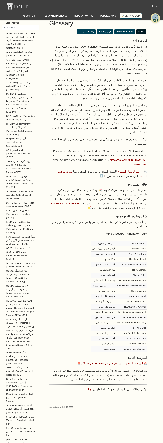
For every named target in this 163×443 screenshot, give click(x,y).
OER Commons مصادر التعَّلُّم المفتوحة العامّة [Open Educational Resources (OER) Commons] (20, 358)
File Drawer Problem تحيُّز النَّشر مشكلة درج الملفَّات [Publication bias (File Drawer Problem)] (20, 227)
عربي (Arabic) (104, 31)
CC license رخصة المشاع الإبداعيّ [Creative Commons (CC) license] (19, 86)
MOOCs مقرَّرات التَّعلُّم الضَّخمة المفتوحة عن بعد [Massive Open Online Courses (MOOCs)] (17, 276)
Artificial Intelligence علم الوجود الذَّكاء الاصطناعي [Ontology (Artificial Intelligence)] (17, 73)
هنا (89, 389)
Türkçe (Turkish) (86, 31)
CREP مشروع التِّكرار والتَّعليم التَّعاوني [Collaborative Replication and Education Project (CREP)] (19, 166)
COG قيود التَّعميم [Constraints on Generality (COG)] (20, 118)
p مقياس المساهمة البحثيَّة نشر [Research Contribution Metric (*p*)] (20, 420)
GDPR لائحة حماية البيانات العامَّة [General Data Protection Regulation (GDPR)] (18, 253)
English (141, 31)
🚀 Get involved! (130, 16)
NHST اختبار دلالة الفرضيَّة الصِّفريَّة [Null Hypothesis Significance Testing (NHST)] (20, 323)
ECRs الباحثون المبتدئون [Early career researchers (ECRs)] (18, 214)
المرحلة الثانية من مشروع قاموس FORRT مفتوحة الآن (112, 363)
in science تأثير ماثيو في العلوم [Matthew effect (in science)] (20, 265)
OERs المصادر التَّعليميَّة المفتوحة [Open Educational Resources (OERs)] (19, 371)
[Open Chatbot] (155, 18)
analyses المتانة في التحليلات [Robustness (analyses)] (19, 54)
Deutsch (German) (125, 31)
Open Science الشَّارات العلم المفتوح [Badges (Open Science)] (19, 397)
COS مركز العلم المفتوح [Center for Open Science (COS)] (18, 154)
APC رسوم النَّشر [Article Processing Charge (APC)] (19, 62)
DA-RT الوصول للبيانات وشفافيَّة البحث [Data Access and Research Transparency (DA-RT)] (19, 181)
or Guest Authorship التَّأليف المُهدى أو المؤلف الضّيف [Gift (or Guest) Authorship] (20, 409)
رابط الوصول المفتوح (129, 171)
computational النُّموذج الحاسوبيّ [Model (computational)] (16, 142)
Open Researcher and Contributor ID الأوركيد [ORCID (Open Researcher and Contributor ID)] (19, 384)
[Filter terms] (20, 27)
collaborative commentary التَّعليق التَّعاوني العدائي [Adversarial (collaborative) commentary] (19, 129)
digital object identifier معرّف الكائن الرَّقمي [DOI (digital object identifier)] (19, 195)
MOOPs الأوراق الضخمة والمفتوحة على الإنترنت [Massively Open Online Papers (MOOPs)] (17, 291)
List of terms (12, 23)
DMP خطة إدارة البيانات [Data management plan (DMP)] (20, 205)
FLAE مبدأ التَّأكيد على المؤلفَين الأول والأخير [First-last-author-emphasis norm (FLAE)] (20, 240)
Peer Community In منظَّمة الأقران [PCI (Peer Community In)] (20, 431)
